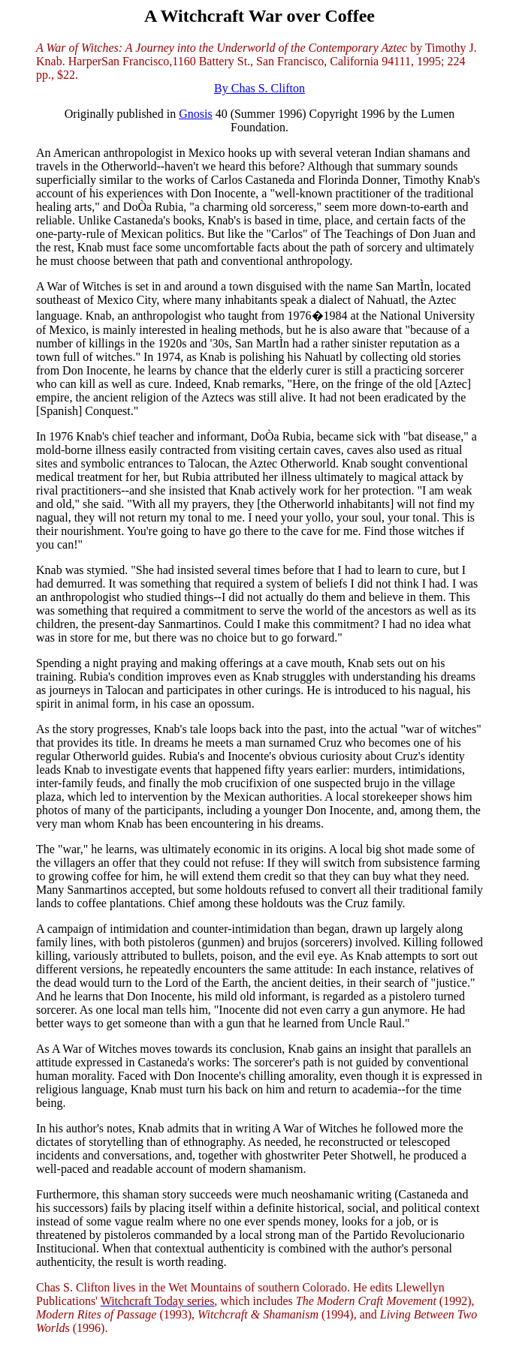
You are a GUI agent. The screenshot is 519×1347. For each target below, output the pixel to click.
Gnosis (195, 113)
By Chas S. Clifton (259, 88)
